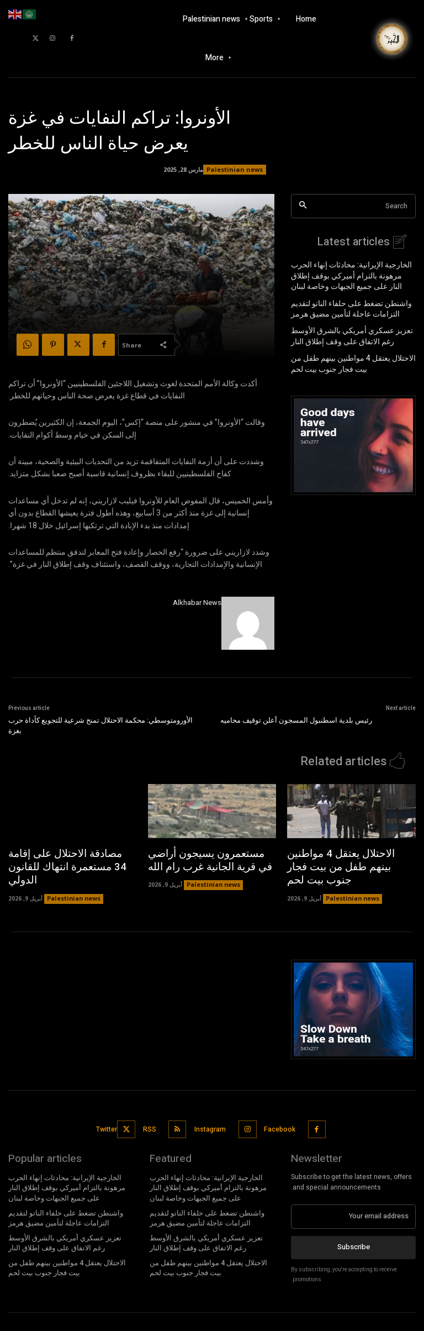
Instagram (210, 1108)
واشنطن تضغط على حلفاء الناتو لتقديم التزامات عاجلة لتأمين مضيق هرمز (343, 304)
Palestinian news (234, 170)
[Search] (303, 206)
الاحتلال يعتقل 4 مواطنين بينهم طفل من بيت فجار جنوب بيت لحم (351, 355)
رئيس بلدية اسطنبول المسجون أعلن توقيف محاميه (296, 720)
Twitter (112, 1108)
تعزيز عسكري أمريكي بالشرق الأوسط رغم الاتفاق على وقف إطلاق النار (350, 329)
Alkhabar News (197, 602)
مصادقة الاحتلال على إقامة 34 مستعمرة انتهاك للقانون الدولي (64, 857)
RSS (151, 1108)
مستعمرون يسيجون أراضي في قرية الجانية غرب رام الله (204, 857)
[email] (353, 1192)
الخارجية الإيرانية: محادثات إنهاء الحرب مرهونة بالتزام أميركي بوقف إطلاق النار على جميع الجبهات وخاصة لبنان (353, 273)
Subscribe (353, 1222)
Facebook (279, 1108)
